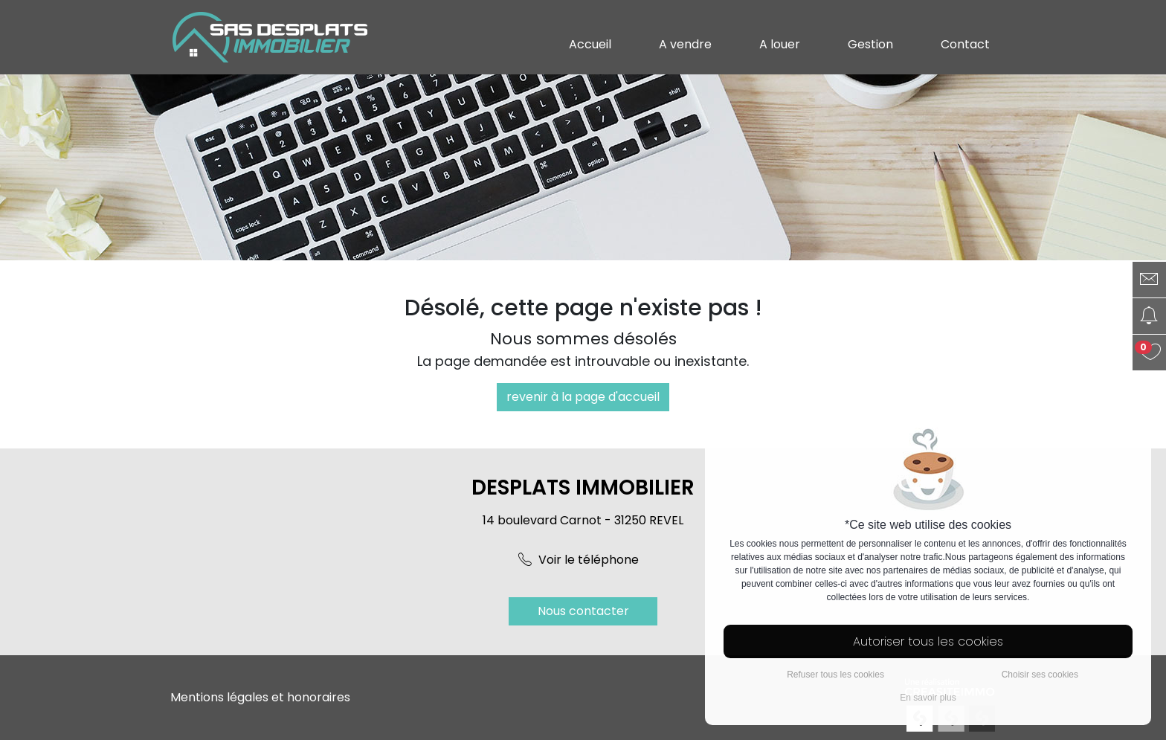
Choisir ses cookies (1040, 674)
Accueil (590, 44)
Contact (965, 44)
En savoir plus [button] (928, 697)
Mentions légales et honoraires (260, 697)
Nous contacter (583, 611)
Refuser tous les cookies (835, 674)
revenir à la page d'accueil (583, 396)
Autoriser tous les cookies (928, 641)
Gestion (870, 44)
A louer (779, 44)
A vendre (685, 44)
